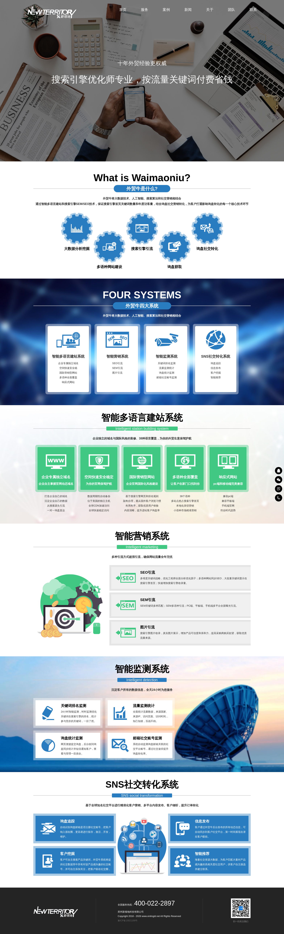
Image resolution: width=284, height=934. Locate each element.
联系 (253, 10)
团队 (231, 10)
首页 (122, 10)
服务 (144, 10)
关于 (209, 10)
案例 (166, 10)
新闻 (188, 10)
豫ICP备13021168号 (128, 920)
